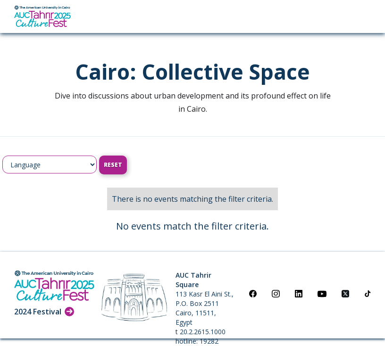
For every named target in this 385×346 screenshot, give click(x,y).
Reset (113, 165)
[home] (42, 16)
